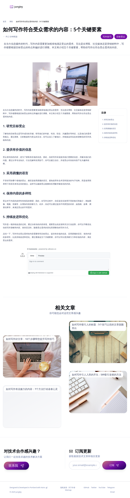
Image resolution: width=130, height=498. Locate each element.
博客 (11, 21)
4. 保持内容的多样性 (110, 133)
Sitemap (68, 490)
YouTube (102, 487)
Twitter (94, 487)
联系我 (16, 465)
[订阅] (114, 465)
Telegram (111, 487)
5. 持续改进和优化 (109, 137)
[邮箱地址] (84, 465)
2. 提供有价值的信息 (110, 124)
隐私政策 (63, 487)
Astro (43, 487)
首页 (4, 21)
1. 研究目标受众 (108, 119)
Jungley (16, 7)
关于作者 (71, 487)
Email (112, 492)
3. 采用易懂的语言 (109, 128)
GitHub (86, 487)
